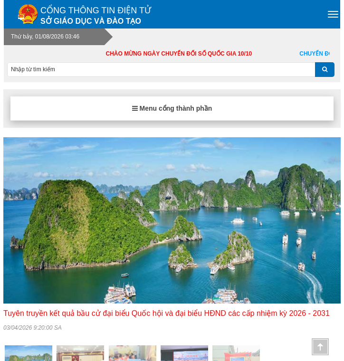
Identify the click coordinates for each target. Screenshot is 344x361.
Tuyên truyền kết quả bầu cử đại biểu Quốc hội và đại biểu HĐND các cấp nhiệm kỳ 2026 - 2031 (166, 313)
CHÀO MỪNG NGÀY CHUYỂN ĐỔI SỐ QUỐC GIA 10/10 (186, 53)
